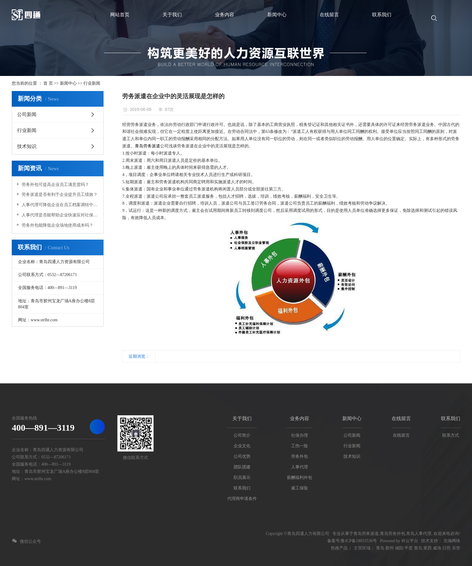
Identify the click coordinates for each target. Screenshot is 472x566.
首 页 (48, 83)
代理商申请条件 (242, 498)
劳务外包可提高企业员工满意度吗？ (54, 184)
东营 (456, 548)
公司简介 (242, 435)
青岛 (380, 548)
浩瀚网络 (451, 541)
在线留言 (401, 418)
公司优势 (242, 456)
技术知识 (26, 146)
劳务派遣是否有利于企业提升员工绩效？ (59, 194)
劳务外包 (299, 456)
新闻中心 (68, 83)
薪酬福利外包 (299, 477)
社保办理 (299, 435)
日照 (446, 548)
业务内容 (299, 418)
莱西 (427, 548)
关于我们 (242, 418)
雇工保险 (299, 488)
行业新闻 (91, 83)
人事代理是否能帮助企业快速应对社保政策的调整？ (59, 215)
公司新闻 (26, 114)
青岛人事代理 (418, 533)
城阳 (399, 548)
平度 (408, 548)
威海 (437, 548)
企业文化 (242, 446)
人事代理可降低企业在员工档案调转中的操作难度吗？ (59, 205)
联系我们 (242, 488)
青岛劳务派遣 (147, 146)
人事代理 (299, 467)
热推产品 (339, 548)
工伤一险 (299, 446)
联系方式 (450, 435)
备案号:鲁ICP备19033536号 (352, 541)
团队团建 (242, 467)
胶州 (389, 548)
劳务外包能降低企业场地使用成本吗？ (56, 225)
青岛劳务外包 (392, 533)
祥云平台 (409, 541)
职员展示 (242, 477)
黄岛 (418, 548)
